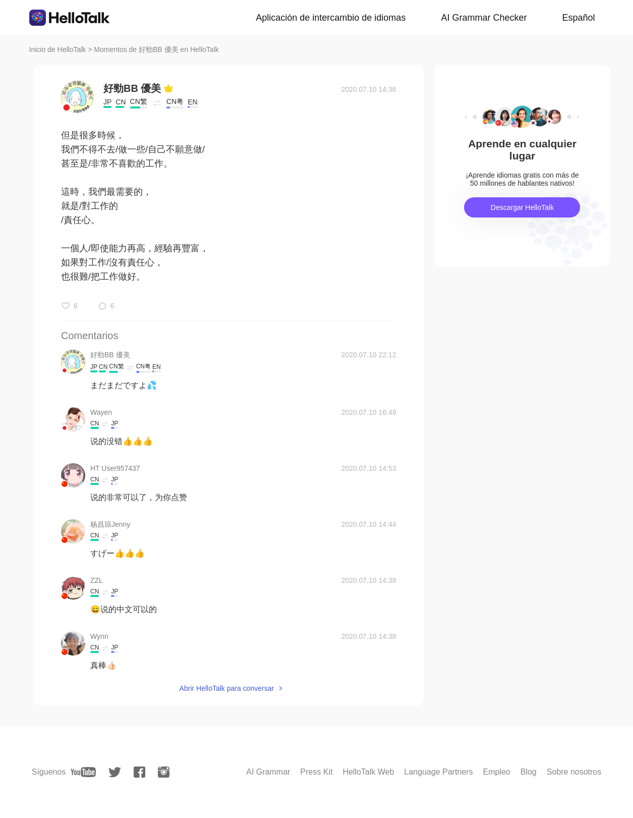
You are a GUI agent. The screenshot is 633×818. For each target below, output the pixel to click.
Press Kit (316, 772)
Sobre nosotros (574, 772)
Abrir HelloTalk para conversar (227, 688)
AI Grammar (268, 772)
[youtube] (83, 772)
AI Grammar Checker (484, 18)
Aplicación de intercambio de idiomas (331, 18)
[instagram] (163, 772)
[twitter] (114, 772)
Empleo (496, 772)
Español (578, 18)
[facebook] (139, 772)
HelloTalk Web (368, 772)
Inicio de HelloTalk (57, 49)
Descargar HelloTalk (522, 207)
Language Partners (438, 772)
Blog (529, 772)
